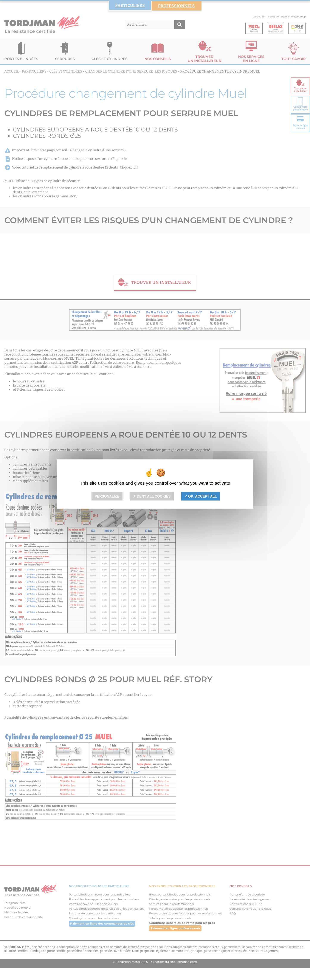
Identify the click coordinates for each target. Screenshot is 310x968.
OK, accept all (200, 496)
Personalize (107, 496)
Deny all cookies (152, 496)
